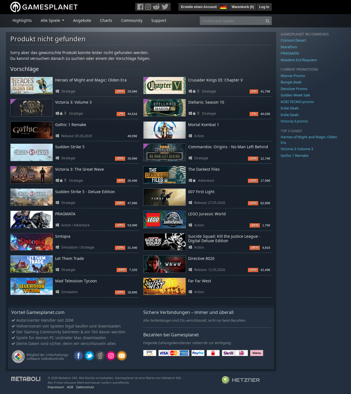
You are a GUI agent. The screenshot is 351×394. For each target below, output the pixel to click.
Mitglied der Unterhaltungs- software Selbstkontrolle (48, 356)
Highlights (22, 20)
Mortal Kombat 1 (203, 124)
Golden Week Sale (295, 95)
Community (131, 20)
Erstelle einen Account (199, 7)
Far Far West (199, 280)
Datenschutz (85, 387)
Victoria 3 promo (294, 121)
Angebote (82, 20)
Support (158, 20)
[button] (222, 6)
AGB (70, 387)
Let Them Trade (69, 258)
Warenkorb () (243, 7)
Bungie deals (291, 82)
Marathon (289, 46)
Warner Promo (293, 75)
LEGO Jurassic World (207, 213)
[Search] (267, 20)
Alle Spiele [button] (51, 20)
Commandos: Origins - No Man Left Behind (228, 146)
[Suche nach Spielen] (231, 20)
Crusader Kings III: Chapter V (215, 80)
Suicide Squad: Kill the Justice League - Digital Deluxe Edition (224, 239)
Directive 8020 (201, 258)
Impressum (56, 387)
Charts (106, 20)
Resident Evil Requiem (299, 59)
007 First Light (201, 191)
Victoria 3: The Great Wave (79, 169)
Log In (264, 7)
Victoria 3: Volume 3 (73, 102)
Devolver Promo (294, 88)
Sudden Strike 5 (69, 146)
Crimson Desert (293, 40)
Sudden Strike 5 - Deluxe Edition (85, 191)
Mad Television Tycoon (76, 280)
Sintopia (62, 236)
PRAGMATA (65, 213)
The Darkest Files (204, 169)
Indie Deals (290, 108)
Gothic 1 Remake (70, 124)
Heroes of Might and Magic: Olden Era (91, 80)
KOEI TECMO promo (297, 101)
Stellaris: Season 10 (206, 102)
